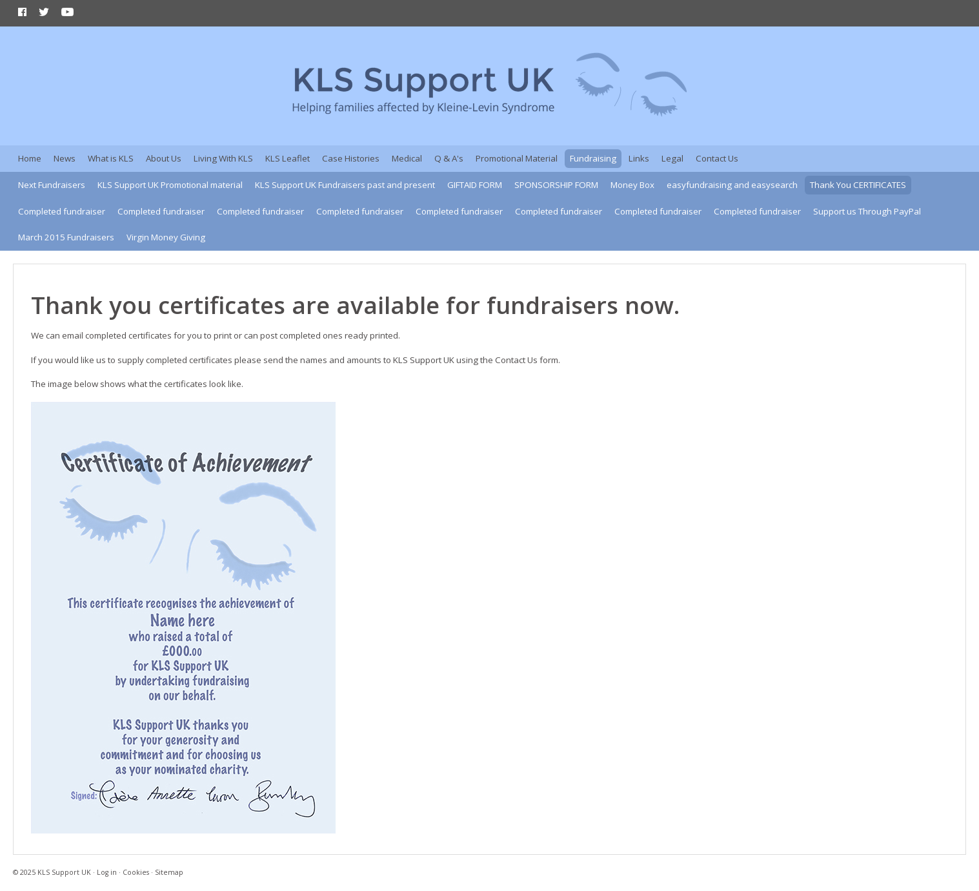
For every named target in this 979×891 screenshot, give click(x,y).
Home (29, 158)
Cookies (136, 872)
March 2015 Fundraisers (66, 237)
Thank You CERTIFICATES (858, 185)
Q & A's (448, 158)
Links (639, 158)
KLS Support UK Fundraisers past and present (345, 185)
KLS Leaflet (287, 158)
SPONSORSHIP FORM (556, 185)
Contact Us (717, 158)
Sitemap (169, 872)
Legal (672, 158)
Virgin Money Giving (165, 237)
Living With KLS (223, 158)
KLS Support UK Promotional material (170, 185)
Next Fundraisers (51, 185)
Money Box (632, 185)
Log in (107, 872)
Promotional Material (517, 158)
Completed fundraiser (61, 211)
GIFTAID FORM (474, 185)
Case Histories (350, 158)
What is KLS (111, 158)
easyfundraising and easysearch (732, 185)
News (65, 158)
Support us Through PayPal (867, 211)
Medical (407, 158)
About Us (163, 158)
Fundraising (593, 158)
